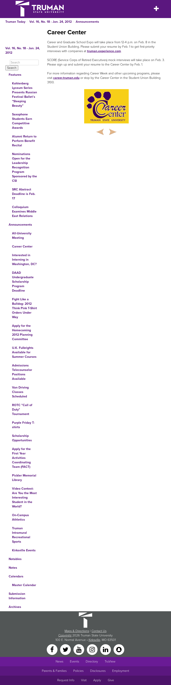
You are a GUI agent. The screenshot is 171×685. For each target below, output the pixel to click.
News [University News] (59, 661)
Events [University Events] (74, 661)
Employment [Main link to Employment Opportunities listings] (120, 671)
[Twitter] (66, 649)
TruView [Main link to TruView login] (110, 661)
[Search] (24, 62)
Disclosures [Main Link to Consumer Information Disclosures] (98, 671)
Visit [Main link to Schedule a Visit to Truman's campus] (84, 680)
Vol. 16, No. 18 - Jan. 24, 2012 (50, 22)
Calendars (16, 576)
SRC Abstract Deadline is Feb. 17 (23, 194)
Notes (13, 568)
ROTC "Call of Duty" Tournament (22, 409)
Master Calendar (24, 585)
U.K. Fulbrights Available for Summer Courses (24, 352)
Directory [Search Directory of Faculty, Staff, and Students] (92, 661)
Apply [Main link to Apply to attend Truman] (97, 680)
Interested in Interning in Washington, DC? (24, 259)
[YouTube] (79, 649)
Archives (15, 607)
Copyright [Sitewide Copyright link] (64, 635)
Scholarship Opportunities (22, 438)
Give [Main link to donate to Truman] (111, 680)
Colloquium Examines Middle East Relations (24, 211)
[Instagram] (92, 649)
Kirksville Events (24, 550)
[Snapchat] (119, 649)
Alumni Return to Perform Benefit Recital (24, 141)
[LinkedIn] (106, 649)
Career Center (22, 246)
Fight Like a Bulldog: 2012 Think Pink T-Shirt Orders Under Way (24, 308)
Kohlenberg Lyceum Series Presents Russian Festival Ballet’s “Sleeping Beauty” (24, 95)
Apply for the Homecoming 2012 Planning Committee (22, 332)
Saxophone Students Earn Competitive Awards (22, 121)
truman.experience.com (104, 51)
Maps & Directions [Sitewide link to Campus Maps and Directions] (77, 631)
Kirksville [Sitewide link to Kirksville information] (94, 640)
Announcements (87, 22)
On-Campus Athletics (20, 517)
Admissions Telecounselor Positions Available (22, 372)
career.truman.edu (66, 78)
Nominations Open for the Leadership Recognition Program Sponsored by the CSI (24, 167)
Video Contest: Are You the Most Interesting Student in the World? (24, 497)
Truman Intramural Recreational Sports (21, 535)
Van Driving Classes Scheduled (20, 392)
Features (15, 75)
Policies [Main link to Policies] (78, 671)
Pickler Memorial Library (24, 478)
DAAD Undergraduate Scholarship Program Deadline (23, 281)
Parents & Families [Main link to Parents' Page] (54, 671)
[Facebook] (52, 649)
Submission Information (17, 596)
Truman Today (15, 22)
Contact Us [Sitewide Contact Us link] (99, 631)
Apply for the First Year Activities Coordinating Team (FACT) (21, 458)
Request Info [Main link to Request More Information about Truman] (65, 680)
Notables (15, 559)
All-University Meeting (21, 235)
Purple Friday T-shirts (23, 425)
